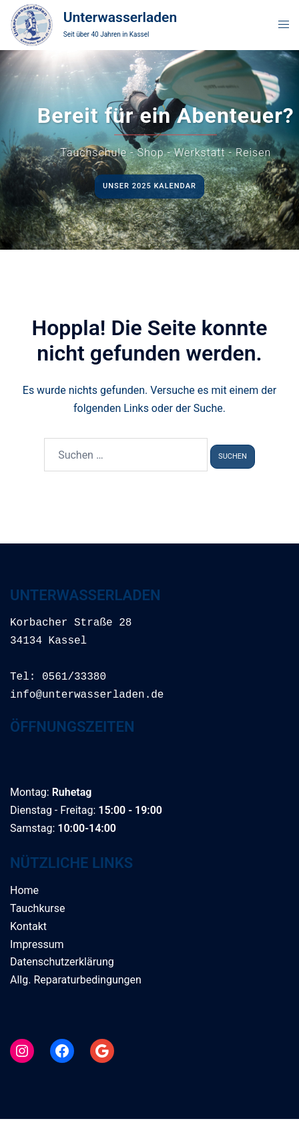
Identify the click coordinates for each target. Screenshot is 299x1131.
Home (24, 890)
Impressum (37, 944)
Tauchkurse (37, 908)
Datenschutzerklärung (62, 961)
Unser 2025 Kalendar (149, 186)
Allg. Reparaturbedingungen (75, 979)
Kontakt (28, 926)
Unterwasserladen (120, 17)
